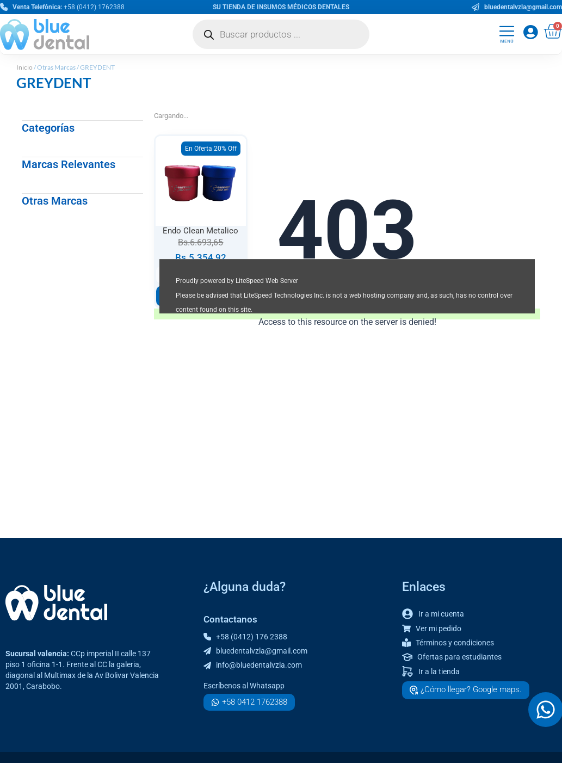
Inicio (24, 67)
